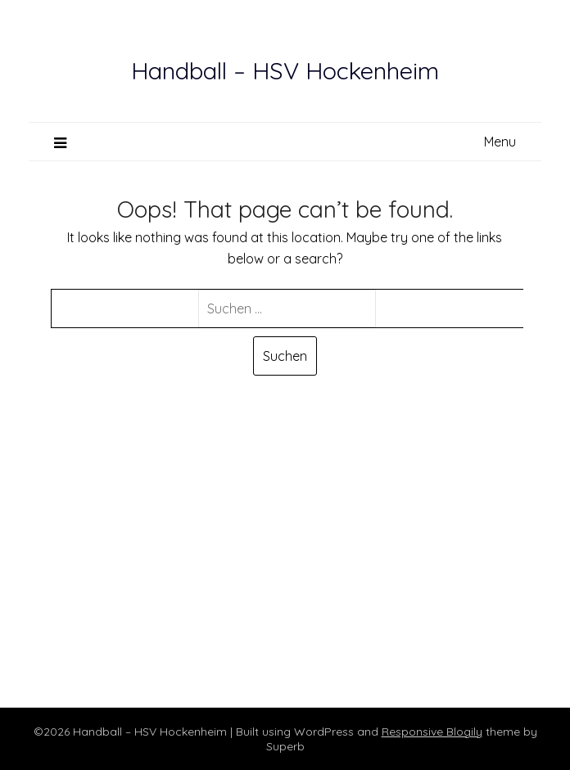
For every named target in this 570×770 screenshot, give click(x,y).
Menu (500, 141)
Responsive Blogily (432, 731)
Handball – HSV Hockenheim (285, 70)
